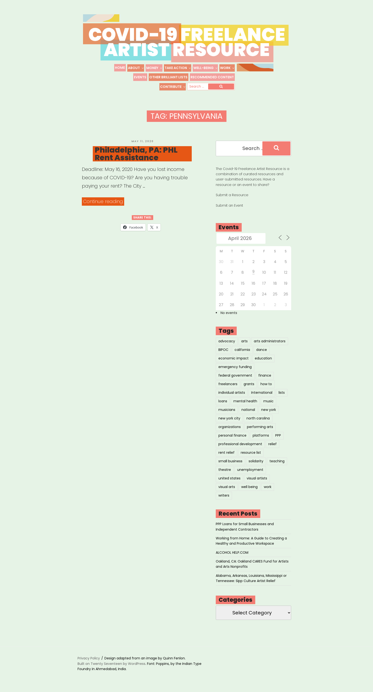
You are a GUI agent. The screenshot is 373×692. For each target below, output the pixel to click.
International (261, 392)
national (248, 409)
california (242, 349)
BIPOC (223, 349)
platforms (261, 435)
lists (282, 392)
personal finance (232, 435)
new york (268, 409)
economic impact (233, 358)
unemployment (250, 469)
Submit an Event (229, 205)
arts (244, 341)
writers (223, 495)
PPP (278, 435)
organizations (229, 426)
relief (272, 444)
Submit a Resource (232, 195)
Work (227, 67)
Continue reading (103, 201)
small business (230, 461)
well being (249, 486)
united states (229, 478)
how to (266, 384)
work (267, 486)
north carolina (258, 418)
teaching (277, 461)
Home (120, 67)
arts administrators (269, 341)
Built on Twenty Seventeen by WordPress (111, 663)
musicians (226, 409)
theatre (224, 469)
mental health (245, 401)
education (263, 358)
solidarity (256, 461)
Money (154, 67)
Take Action (178, 67)
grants (249, 384)
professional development (240, 444)
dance (261, 349)
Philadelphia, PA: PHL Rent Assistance (136, 153)
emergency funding (235, 366)
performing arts (260, 426)
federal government (235, 375)
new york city (229, 418)
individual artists (231, 392)
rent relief (226, 452)
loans (222, 401)
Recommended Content (212, 77)
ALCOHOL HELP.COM (232, 552)
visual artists (257, 478)
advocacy (226, 341)
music (268, 401)
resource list (251, 452)
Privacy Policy (89, 658)
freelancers (227, 384)
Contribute (173, 86)
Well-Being (205, 67)
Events (140, 77)
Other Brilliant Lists (168, 77)
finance (264, 375)
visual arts (226, 486)
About (136, 67)
